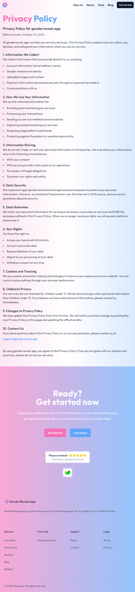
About (73, 540)
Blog (110, 5)
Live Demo (80, 433)
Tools (101, 5)
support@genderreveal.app (20, 339)
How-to (78, 5)
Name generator (46, 540)
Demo (90, 5)
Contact (74, 547)
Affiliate (8, 569)
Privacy (107, 547)
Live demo (10, 540)
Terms (106, 540)
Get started (125, 5)
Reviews (8, 554)
